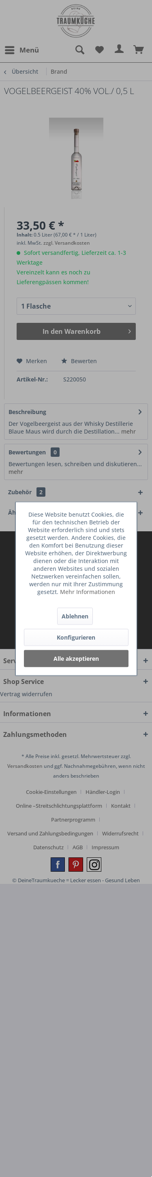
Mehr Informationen (87, 591)
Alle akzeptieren (76, 658)
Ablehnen (75, 616)
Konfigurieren (76, 637)
